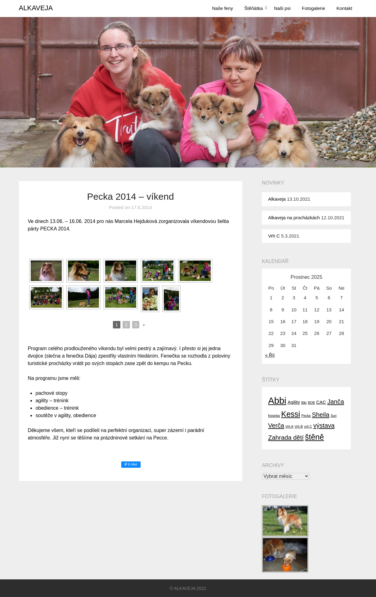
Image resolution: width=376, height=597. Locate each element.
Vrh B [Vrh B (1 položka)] (299, 426)
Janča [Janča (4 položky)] (335, 401)
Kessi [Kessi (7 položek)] (290, 414)
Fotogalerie (313, 8)
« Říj (270, 355)
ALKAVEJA (36, 8)
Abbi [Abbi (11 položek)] (277, 400)
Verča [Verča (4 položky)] (276, 425)
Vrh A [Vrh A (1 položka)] (289, 426)
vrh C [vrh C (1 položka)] (308, 426)
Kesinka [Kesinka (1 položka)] (274, 415)
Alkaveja (277, 199)
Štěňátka (253, 8)
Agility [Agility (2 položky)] (294, 402)
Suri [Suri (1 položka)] (334, 415)
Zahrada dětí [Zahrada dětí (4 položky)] (286, 437)
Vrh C (274, 235)
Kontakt (344, 8)
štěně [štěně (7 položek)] (314, 437)
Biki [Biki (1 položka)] (304, 402)
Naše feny (222, 8)
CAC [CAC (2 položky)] (321, 402)
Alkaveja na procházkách (294, 217)
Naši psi (282, 8)
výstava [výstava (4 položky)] (324, 425)
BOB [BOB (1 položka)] (311, 402)
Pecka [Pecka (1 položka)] (306, 415)
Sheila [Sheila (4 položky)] (320, 414)
